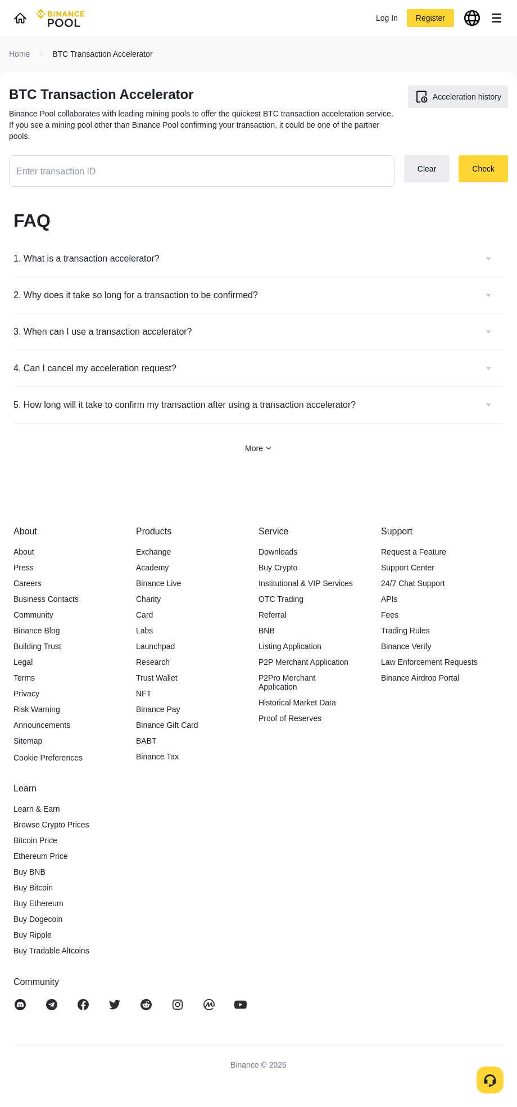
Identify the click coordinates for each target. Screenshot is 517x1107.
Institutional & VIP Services (305, 583)
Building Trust (37, 646)
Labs (144, 630)
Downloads (277, 551)
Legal (23, 662)
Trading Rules (405, 630)
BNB (266, 630)
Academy (152, 567)
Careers (27, 583)
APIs (389, 599)
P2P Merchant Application (303, 662)
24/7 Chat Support (413, 583)
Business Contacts (46, 599)
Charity (148, 599)
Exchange (153, 551)
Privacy (26, 693)
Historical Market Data (297, 702)
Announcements (41, 725)
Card (144, 614)
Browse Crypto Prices (51, 824)
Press (23, 567)
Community (33, 614)
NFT (143, 693)
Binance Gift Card (167, 725)
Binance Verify (406, 646)
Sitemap (27, 740)
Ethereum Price (40, 856)
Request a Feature (413, 551)
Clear (427, 168)
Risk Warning (36, 709)
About (23, 551)
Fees (389, 614)
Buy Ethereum (38, 903)
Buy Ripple (32, 934)
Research (153, 662)
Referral (272, 614)
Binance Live (158, 583)
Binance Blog (36, 630)
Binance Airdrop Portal (420, 677)
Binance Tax (157, 756)
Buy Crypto (277, 567)
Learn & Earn (36, 808)
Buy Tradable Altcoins (51, 950)
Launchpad (155, 646)
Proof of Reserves (289, 718)
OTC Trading (280, 599)
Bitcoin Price (35, 840)
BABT (146, 740)
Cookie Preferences (48, 757)
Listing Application (289, 646)
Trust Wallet (157, 677)
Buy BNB (29, 871)
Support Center (407, 567)
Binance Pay (158, 709)
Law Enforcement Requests (429, 662)
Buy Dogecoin (37, 919)
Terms (24, 677)
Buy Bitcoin (33, 887)
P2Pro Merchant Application (286, 682)
